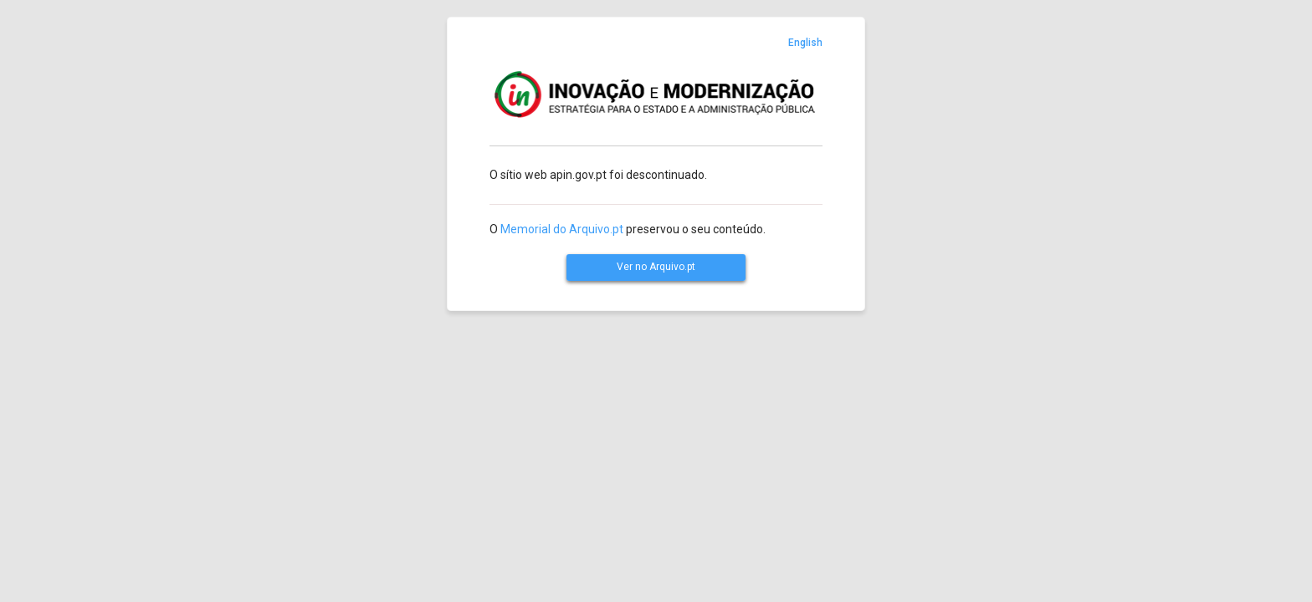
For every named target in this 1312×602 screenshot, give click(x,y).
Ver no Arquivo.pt (656, 267)
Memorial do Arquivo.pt (561, 229)
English (805, 42)
